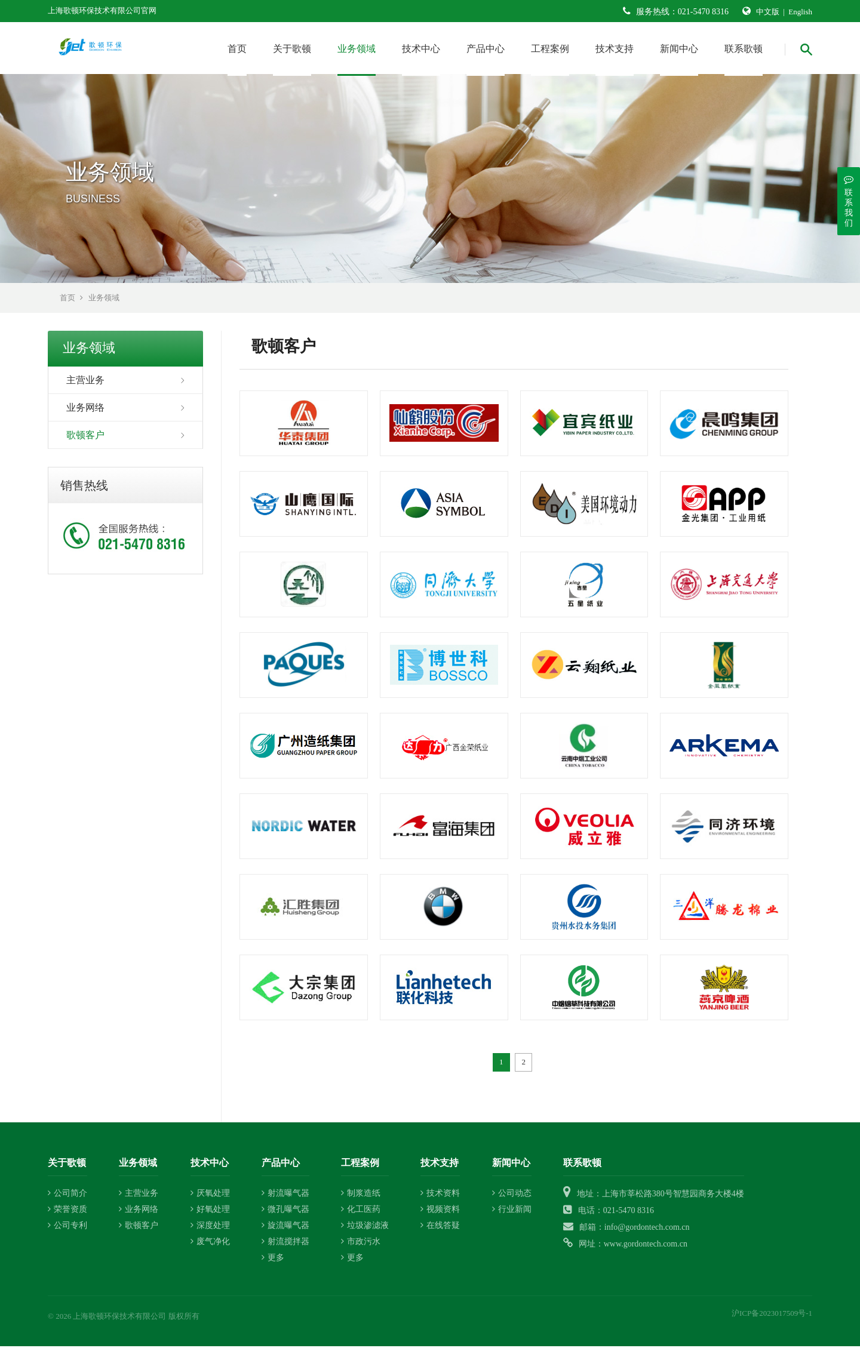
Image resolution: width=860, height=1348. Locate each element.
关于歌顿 (292, 49)
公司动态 (512, 1195)
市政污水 (360, 1243)
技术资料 (440, 1195)
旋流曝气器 (285, 1227)
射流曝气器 (285, 1195)
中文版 (767, 11)
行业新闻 (512, 1211)
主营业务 (85, 382)
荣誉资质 (67, 1211)
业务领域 (356, 49)
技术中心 (421, 49)
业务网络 (85, 409)
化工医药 (360, 1211)
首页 (237, 49)
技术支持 (614, 49)
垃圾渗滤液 (365, 1227)
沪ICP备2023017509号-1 (772, 1315)
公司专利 (67, 1227)
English (800, 11)
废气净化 (210, 1243)
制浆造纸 (360, 1195)
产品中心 (485, 49)
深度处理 (210, 1227)
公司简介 (67, 1195)
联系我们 (848, 200)
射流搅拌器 (285, 1243)
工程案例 (550, 49)
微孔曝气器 (285, 1211)
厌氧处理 (210, 1195)
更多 (273, 1259)
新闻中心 (679, 49)
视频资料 (440, 1211)
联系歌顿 (743, 49)
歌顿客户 (85, 437)
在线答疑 (440, 1227)
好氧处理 (210, 1211)
